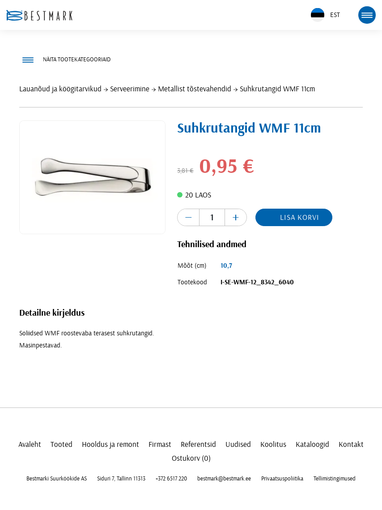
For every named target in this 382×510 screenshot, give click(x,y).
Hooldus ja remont (110, 444)
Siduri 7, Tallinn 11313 (121, 479)
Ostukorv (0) (191, 458)
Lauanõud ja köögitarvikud (60, 89)
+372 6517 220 (171, 479)
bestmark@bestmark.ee (224, 479)
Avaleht (29, 444)
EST (325, 15)
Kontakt (351, 444)
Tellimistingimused (335, 479)
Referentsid (198, 444)
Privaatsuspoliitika (282, 479)
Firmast (160, 444)
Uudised (238, 444)
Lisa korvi (299, 217)
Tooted (61, 444)
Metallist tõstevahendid (194, 89)
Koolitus (273, 444)
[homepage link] (39, 15)
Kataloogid (312, 444)
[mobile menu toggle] (366, 14)
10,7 (226, 265)
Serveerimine (129, 89)
